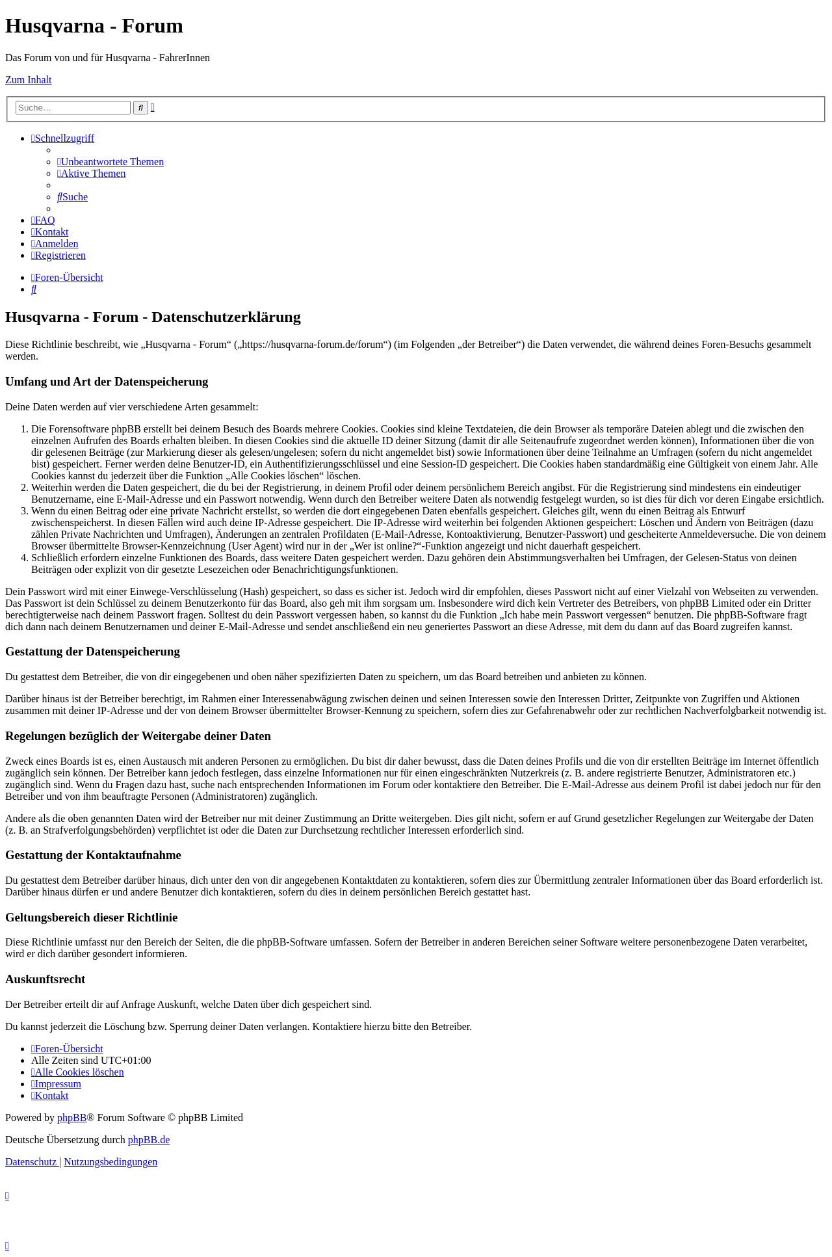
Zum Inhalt (28, 79)
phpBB (71, 1117)
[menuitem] (110, 161)
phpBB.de (149, 1139)
